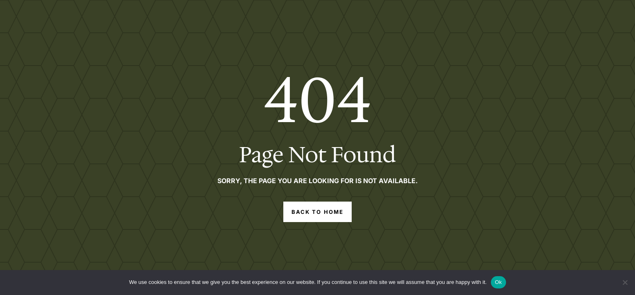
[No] (625, 282)
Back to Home (317, 212)
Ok (498, 282)
